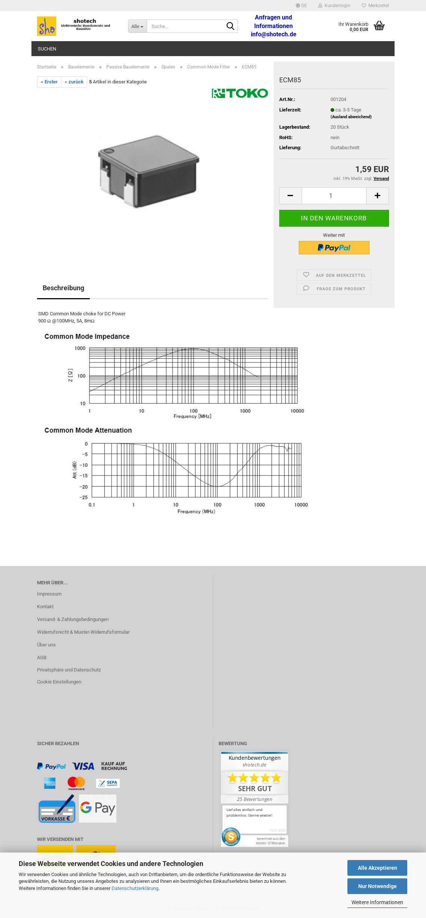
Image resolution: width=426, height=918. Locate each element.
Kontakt (45, 606)
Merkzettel (375, 5)
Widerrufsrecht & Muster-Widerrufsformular (83, 632)
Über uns (46, 645)
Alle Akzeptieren (377, 868)
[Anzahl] (334, 195)
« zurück (74, 82)
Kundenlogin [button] (334, 5)
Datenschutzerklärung (135, 888)
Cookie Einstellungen (59, 682)
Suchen (47, 49)
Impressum (49, 594)
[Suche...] (137, 26)
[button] (301, 5)
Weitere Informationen (377, 902)
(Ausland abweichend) (351, 116)
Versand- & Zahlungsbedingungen (73, 619)
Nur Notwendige (377, 886)
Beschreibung (63, 288)
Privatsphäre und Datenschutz (69, 670)
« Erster (49, 82)
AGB (41, 657)
